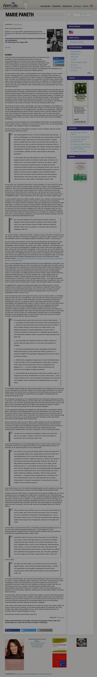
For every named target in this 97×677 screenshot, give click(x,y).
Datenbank (56, 6)
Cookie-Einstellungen (45, 674)
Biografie (7, 47)
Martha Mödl (74, 57)
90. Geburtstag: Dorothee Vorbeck (81, 144)
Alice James (74, 65)
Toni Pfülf (73, 59)
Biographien (45, 6)
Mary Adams (60, 617)
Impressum (20, 674)
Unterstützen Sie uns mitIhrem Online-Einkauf (37, 644)
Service (85, 6)
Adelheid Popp (75, 54)
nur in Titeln (83, 15)
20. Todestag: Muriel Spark (78, 151)
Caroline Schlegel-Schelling (79, 62)
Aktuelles (77, 6)
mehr (88, 73)
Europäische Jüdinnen (77, 42)
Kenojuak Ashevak (76, 67)
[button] (58, 58)
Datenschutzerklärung (31, 674)
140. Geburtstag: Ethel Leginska (80, 137)
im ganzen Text (84, 14)
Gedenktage (67, 6)
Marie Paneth (18, 24)
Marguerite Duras (76, 51)
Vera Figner (74, 70)
